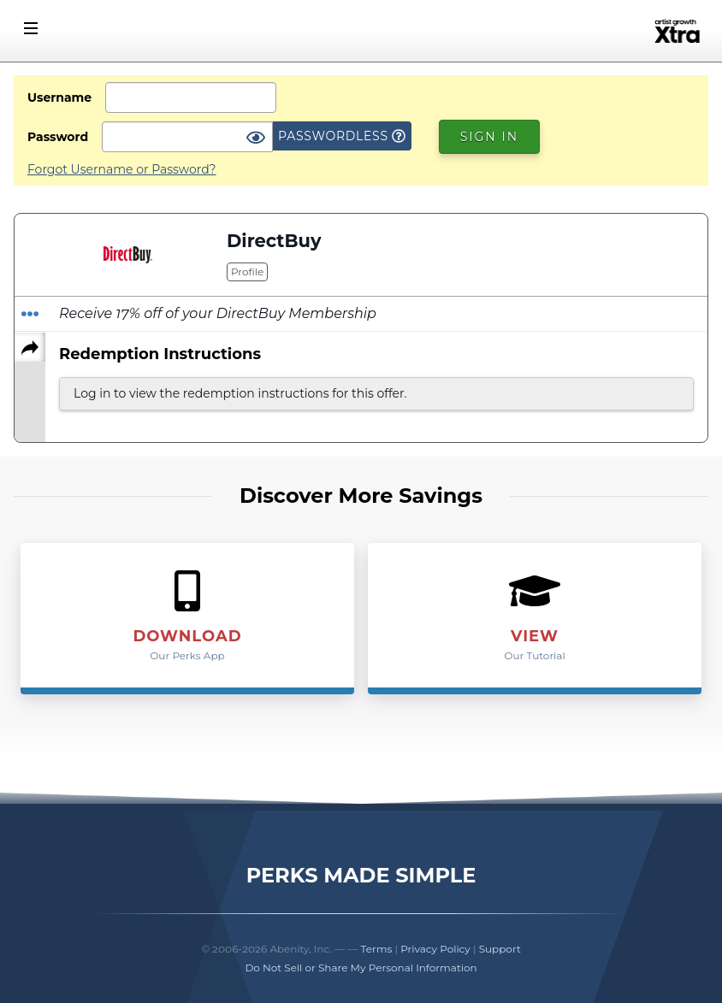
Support (500, 948)
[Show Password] (255, 138)
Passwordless (341, 136)
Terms (377, 948)
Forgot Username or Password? (121, 169)
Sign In (489, 137)
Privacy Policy (435, 948)
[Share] (30, 347)
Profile (247, 271)
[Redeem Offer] (30, 314)
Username (59, 97)
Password (57, 137)
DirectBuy (274, 240)
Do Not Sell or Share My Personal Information (360, 967)
